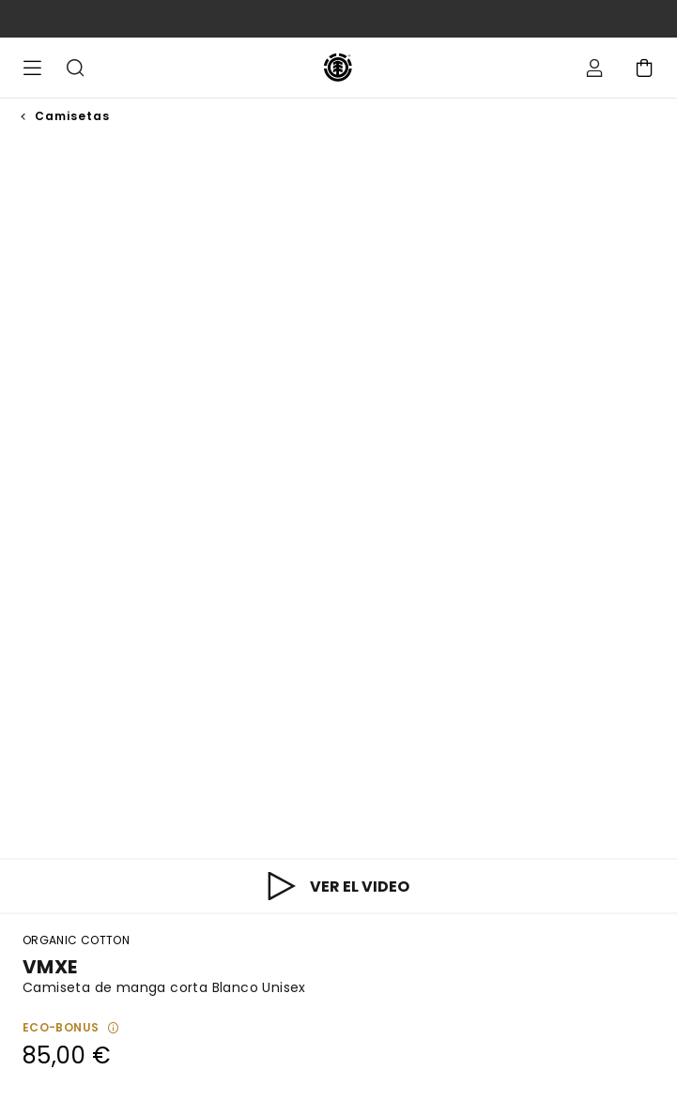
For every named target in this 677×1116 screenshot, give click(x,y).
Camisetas (72, 116)
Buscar (75, 67)
